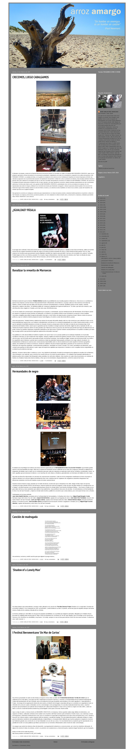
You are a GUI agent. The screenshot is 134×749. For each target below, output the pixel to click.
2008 (101, 283)
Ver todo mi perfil (102, 161)
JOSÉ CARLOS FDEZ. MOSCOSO (109, 111)
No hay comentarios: (49, 199)
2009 (101, 281)
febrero (103, 256)
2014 (101, 225)
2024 (101, 202)
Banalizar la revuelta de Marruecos (31, 270)
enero (103, 276)
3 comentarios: (49, 259)
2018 (101, 216)
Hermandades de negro (25, 371)
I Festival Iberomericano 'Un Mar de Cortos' (36, 632)
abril (102, 252)
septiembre (104, 240)
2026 (101, 198)
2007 (101, 285)
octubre (103, 238)
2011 (101, 232)
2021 (101, 209)
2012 (101, 229)
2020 (101, 211)
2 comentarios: (49, 360)
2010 (101, 279)
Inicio (55, 742)
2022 (101, 207)
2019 (101, 214)
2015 (101, 223)
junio (102, 247)
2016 (101, 220)
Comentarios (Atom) (25, 745)
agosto (103, 243)
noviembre (104, 236)
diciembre (104, 234)
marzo (103, 254)
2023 (101, 205)
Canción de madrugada (25, 517)
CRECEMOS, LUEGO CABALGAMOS (30, 77)
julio (102, 245)
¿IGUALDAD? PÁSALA (24, 210)
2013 (101, 227)
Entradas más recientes (21, 742)
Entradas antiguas (87, 742)
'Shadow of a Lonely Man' (26, 570)
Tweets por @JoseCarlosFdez (106, 168)
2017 (101, 218)
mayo (103, 249)
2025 (101, 200)
